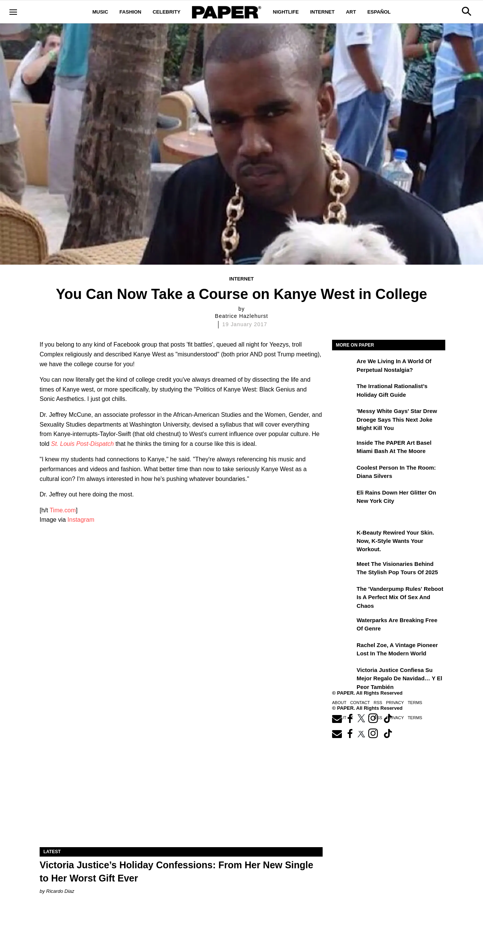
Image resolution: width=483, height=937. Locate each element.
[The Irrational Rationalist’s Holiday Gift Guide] (343, 391)
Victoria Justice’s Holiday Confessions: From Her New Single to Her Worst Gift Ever (176, 871)
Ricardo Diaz (60, 891)
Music (100, 12)
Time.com (62, 510)
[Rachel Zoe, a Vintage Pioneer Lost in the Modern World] (343, 650)
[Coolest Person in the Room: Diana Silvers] (343, 473)
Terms (415, 702)
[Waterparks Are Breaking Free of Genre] (343, 625)
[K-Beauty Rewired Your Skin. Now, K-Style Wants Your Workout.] (343, 538)
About (339, 702)
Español (379, 12)
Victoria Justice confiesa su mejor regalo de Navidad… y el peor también (399, 678)
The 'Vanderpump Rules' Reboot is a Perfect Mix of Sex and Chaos (400, 597)
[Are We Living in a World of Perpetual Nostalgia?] (343, 366)
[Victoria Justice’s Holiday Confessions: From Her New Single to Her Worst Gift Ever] (181, 776)
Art (351, 12)
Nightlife (286, 12)
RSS (378, 702)
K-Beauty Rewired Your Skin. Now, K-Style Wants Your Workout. (395, 541)
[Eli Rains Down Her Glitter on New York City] (343, 498)
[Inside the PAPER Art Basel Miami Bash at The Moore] (343, 448)
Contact (360, 702)
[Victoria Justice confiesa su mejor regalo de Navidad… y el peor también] (343, 675)
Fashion (131, 12)
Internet (322, 12)
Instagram (81, 519)
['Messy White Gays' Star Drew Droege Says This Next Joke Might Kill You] (343, 416)
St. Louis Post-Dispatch (82, 444)
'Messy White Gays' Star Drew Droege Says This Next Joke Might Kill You (397, 419)
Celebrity (166, 12)
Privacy (395, 702)
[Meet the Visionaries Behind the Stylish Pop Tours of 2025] (343, 569)
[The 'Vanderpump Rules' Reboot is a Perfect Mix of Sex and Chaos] (343, 594)
